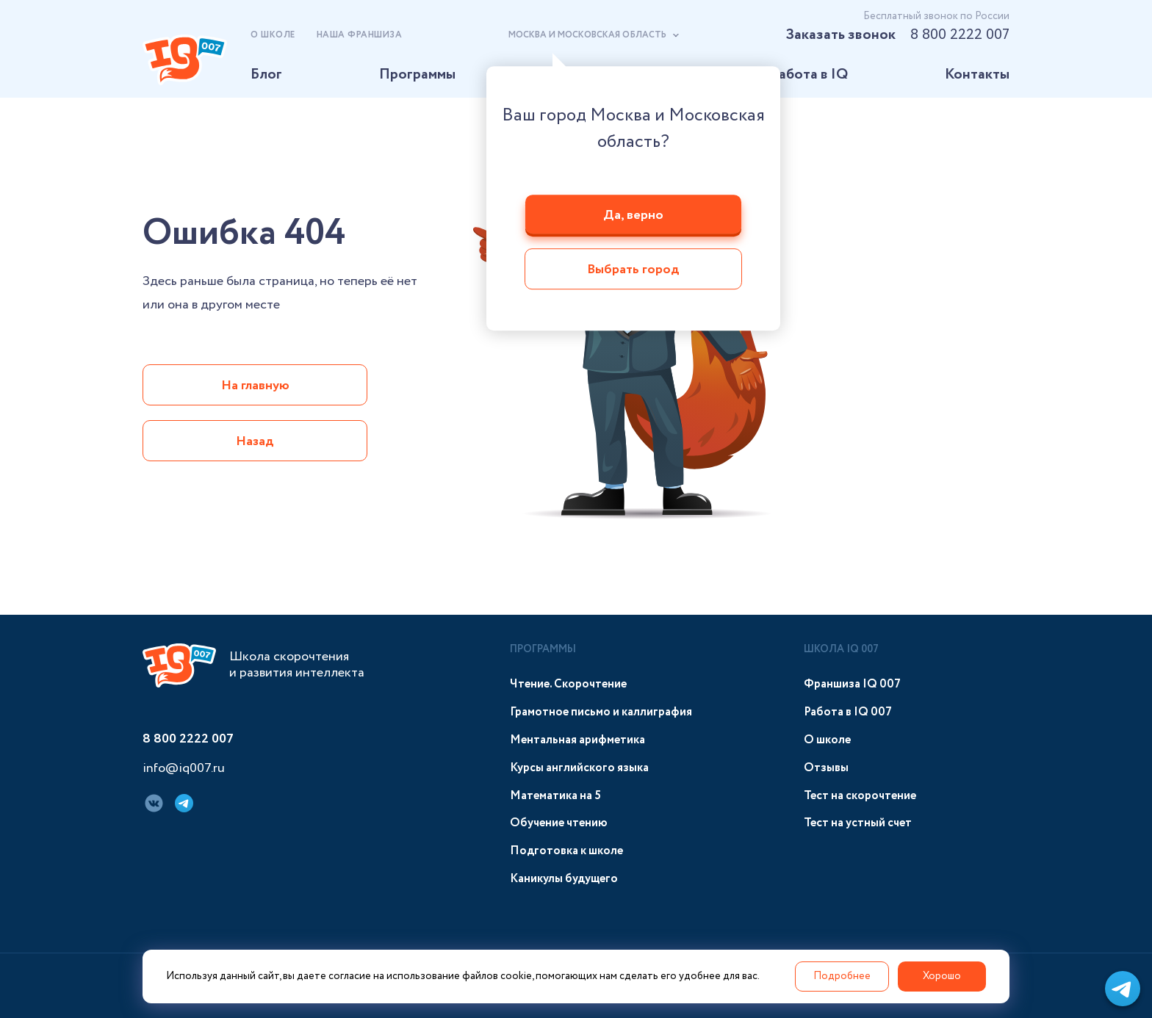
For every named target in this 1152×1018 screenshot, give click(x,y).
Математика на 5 (555, 795)
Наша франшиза (360, 35)
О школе (273, 35)
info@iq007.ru (184, 769)
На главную (255, 385)
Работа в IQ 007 (848, 712)
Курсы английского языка (579, 767)
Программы (417, 74)
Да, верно (633, 215)
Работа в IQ (809, 74)
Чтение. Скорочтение (568, 684)
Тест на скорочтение (860, 795)
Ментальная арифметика (577, 740)
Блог (266, 74)
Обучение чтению (559, 823)
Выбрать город (633, 270)
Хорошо (942, 976)
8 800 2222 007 (959, 35)
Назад (255, 441)
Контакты (977, 74)
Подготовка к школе (566, 850)
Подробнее (842, 976)
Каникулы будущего (564, 878)
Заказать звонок (840, 35)
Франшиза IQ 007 (852, 684)
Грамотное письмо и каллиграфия (601, 712)
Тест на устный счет (858, 823)
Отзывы (826, 767)
